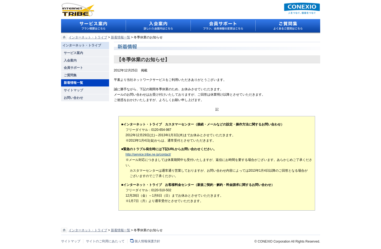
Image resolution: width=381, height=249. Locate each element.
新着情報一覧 (120, 37)
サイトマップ (70, 241)
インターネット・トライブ (88, 37)
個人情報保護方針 (147, 241)
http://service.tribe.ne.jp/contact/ (148, 154)
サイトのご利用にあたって (105, 241)
